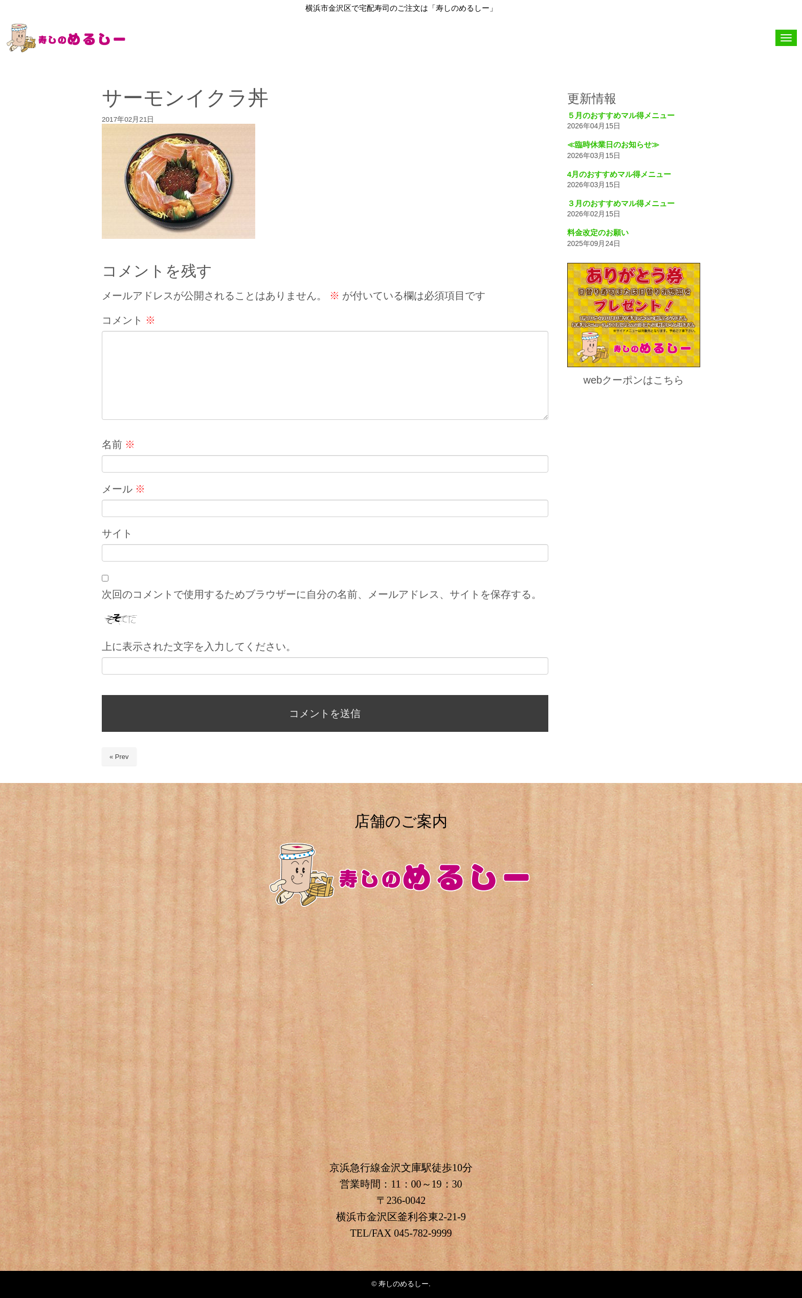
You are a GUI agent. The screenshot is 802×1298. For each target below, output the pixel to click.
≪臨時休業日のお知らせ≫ (613, 144)
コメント (128, 320)
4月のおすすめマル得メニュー (619, 174)
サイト (117, 533)
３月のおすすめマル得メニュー (621, 203)
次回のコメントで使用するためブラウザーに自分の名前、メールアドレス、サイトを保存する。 (322, 594)
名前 (118, 444)
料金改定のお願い (598, 232)
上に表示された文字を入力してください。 (199, 646)
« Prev (119, 756)
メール (123, 489)
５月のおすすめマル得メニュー (621, 115)
